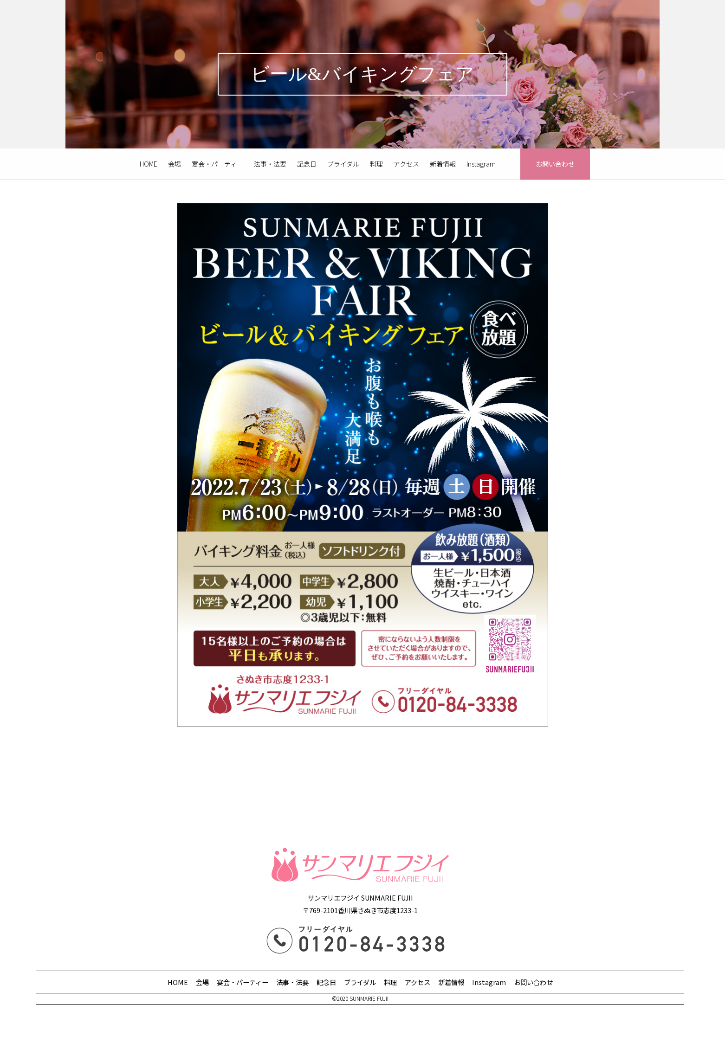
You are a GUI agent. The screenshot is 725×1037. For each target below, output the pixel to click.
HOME (148, 163)
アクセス (406, 163)
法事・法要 (270, 163)
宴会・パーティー (217, 163)
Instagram (481, 163)
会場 (174, 163)
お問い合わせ (555, 163)
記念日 (307, 163)
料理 (376, 163)
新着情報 (443, 163)
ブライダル (343, 163)
